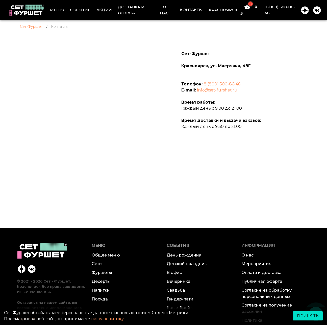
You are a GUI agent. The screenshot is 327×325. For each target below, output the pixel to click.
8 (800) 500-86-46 (280, 10)
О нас (247, 255)
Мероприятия (256, 263)
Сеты (97, 263)
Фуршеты (102, 272)
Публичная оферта (261, 281)
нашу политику (107, 318)
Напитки (101, 290)
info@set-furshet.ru (217, 90)
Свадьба (176, 290)
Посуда (100, 299)
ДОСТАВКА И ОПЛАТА (131, 10)
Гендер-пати (180, 299)
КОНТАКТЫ (191, 9)
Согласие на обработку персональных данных (266, 293)
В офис (174, 272)
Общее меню (106, 255)
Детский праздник (187, 263)
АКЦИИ (104, 9)
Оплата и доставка (261, 272)
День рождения (184, 255)
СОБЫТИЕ (80, 10)
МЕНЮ (57, 10)
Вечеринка (178, 281)
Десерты (101, 281)
